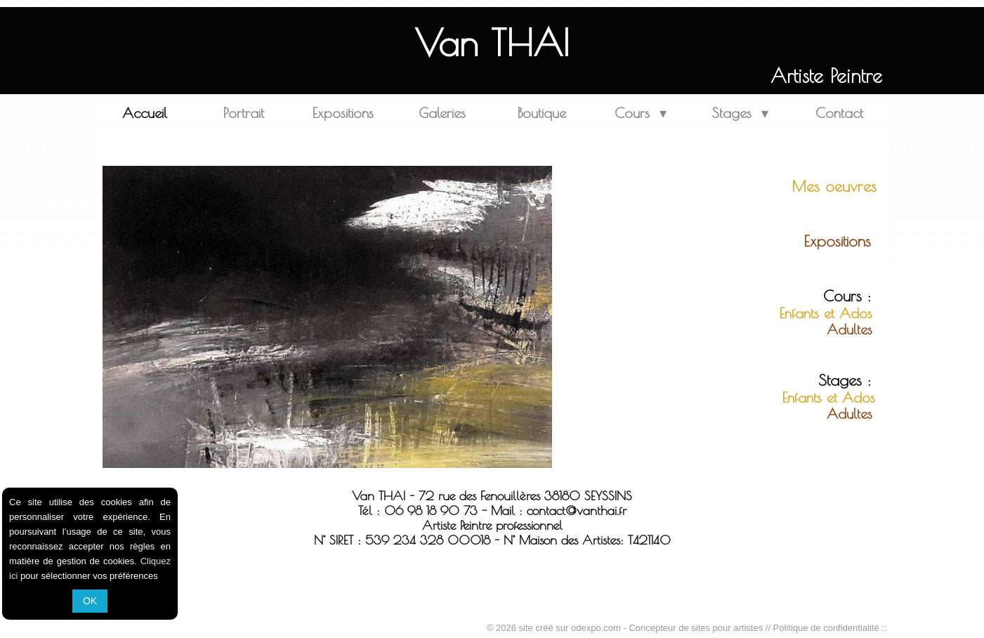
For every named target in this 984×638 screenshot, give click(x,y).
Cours (641, 113)
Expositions (343, 113)
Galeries (442, 113)
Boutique (542, 113)
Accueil (144, 113)
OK (90, 600)
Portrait (243, 113)
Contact (839, 113)
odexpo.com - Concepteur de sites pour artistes (667, 628)
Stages (740, 113)
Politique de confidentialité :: (830, 628)
